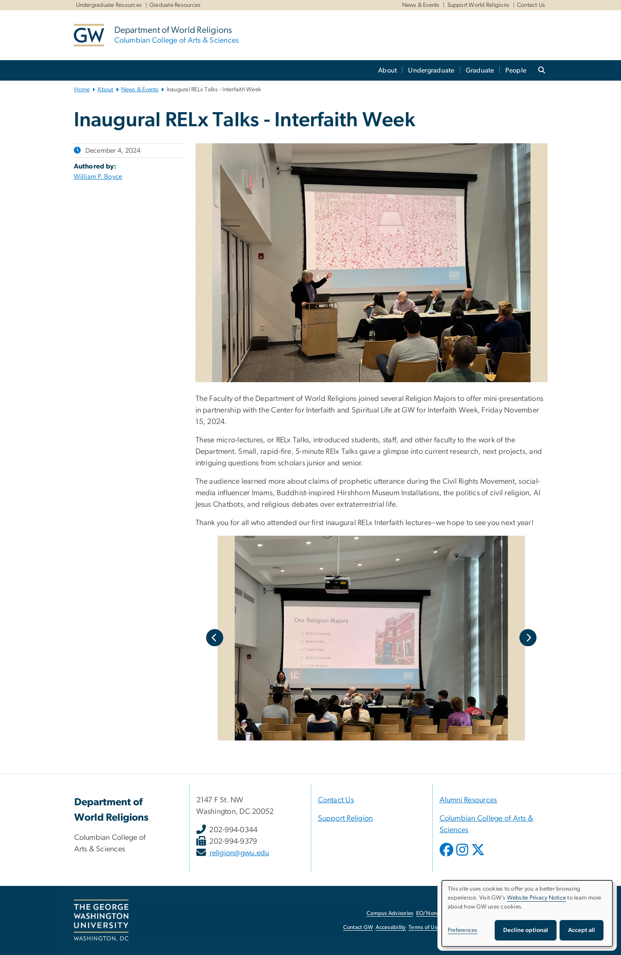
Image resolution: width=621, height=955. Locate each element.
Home (82, 90)
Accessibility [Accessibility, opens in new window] (390, 927)
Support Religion (345, 818)
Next (527, 637)
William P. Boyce (98, 176)
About (387, 70)
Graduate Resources (175, 5)
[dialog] (527, 913)
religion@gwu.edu (239, 853)
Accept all (581, 930)
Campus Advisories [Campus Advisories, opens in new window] (390, 913)
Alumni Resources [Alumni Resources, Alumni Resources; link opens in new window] (468, 800)
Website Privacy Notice (536, 898)
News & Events (421, 5)
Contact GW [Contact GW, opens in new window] (358, 927)
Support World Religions (478, 5)
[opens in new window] (447, 856)
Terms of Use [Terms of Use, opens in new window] (424, 927)
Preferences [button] (463, 930)
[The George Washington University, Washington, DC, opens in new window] (101, 920)
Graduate (480, 70)
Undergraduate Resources (109, 5)
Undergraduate (431, 70)
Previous (214, 637)
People (516, 70)
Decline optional (525, 930)
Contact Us (531, 5)
